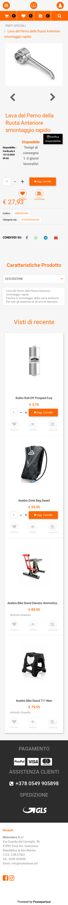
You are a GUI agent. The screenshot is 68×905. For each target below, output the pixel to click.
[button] (60, 5)
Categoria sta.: (10, 219)
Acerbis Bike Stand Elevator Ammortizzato (34, 603)
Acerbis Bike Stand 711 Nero (34, 700)
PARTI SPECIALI (15, 25)
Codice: (6, 213)
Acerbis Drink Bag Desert (34, 500)
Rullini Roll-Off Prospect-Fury (34, 398)
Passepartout (42, 902)
